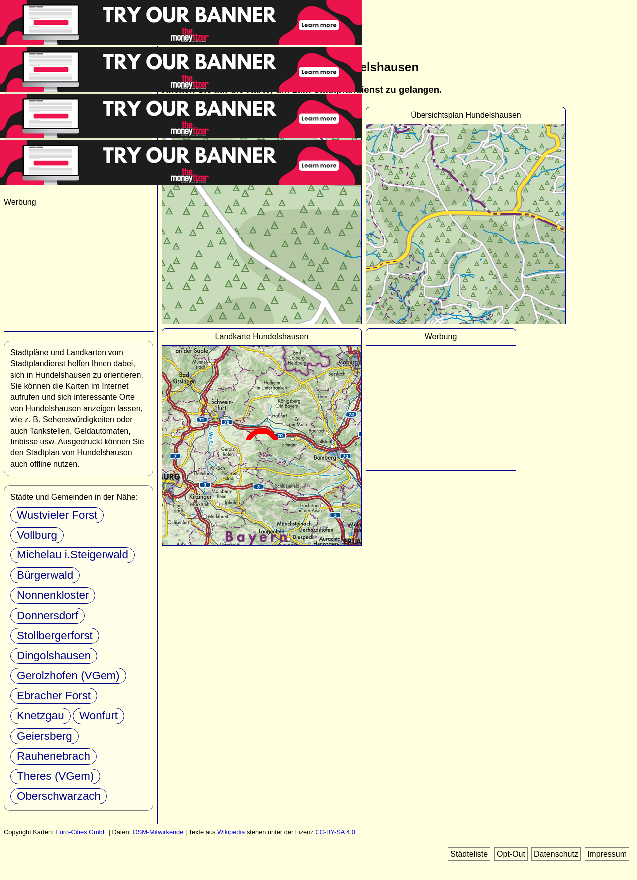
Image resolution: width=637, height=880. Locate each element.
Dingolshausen (54, 655)
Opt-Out (511, 854)
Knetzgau (40, 715)
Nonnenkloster (53, 595)
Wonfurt (98, 715)
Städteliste (469, 854)
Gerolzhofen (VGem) (68, 675)
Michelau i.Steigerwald (72, 555)
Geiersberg (44, 736)
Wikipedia (231, 832)
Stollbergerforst (55, 635)
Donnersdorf (47, 615)
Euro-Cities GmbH (81, 832)
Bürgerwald (45, 575)
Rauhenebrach (53, 756)
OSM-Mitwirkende (158, 832)
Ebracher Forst (54, 695)
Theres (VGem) (55, 776)
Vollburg (37, 535)
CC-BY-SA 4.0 (335, 832)
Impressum (607, 854)
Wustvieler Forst (57, 515)
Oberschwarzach (59, 796)
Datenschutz (556, 854)
